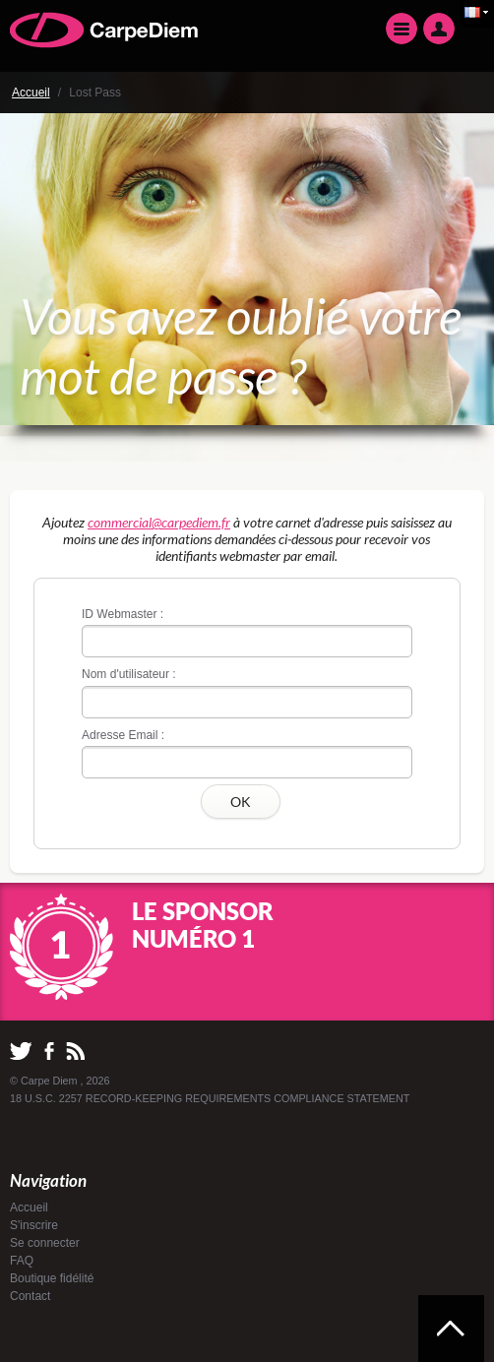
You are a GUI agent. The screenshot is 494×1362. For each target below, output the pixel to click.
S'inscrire (34, 1225)
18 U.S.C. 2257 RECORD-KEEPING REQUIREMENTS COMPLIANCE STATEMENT (209, 1098)
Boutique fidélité (51, 1278)
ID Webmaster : (122, 614)
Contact (30, 1296)
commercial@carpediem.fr (159, 522)
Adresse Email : (123, 735)
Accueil (31, 92)
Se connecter (45, 1243)
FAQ (21, 1261)
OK (240, 802)
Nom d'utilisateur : (129, 674)
